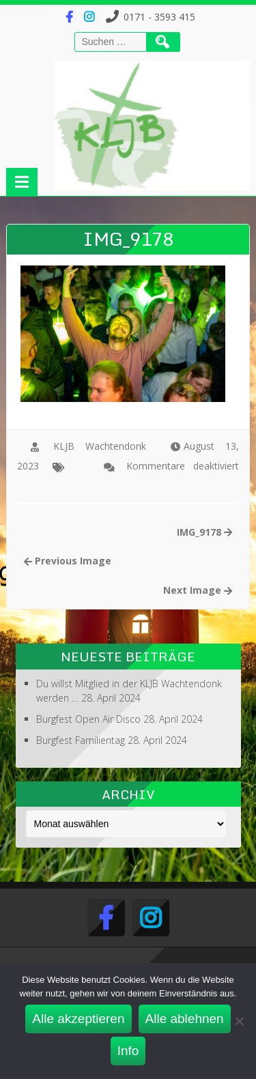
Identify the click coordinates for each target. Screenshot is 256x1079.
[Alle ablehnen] (239, 1021)
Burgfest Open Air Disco (88, 719)
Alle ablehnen (184, 1018)
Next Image (197, 590)
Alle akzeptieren (78, 1018)
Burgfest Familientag (80, 740)
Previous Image (67, 560)
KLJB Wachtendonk (99, 446)
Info (128, 1051)
